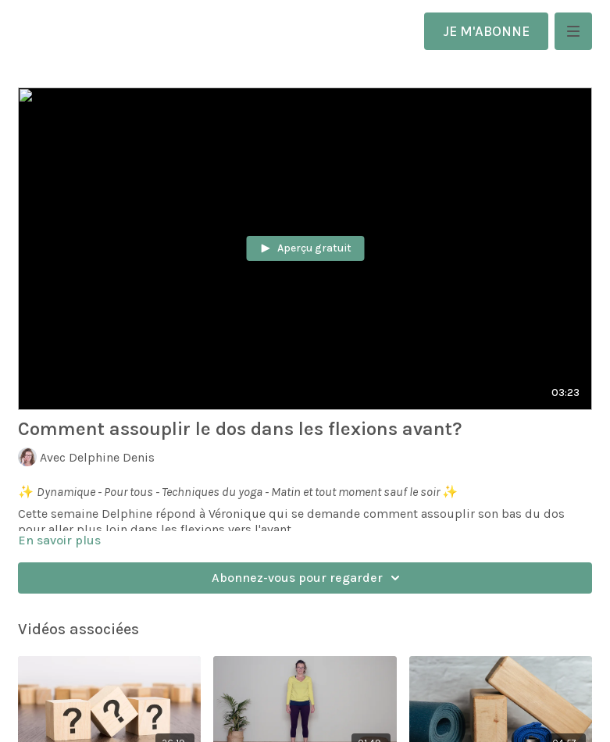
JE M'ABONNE (486, 31)
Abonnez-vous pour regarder (308, 578)
